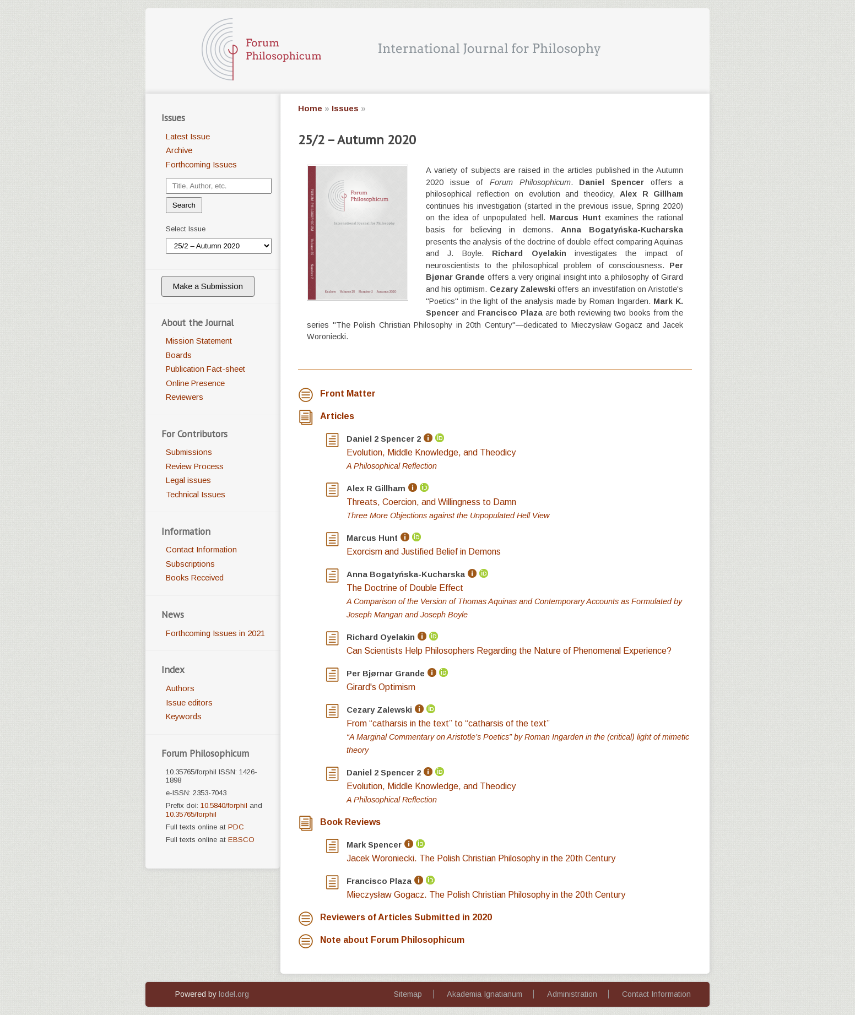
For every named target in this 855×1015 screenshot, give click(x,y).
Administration (572, 994)
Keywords (184, 716)
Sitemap (408, 994)
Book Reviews (350, 822)
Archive (179, 150)
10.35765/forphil (191, 814)
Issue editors (189, 702)
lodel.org (234, 994)
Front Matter (348, 393)
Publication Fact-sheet (205, 369)
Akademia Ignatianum (484, 994)
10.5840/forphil (224, 805)
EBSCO (241, 839)
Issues (345, 108)
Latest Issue (188, 136)
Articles (337, 416)
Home (310, 108)
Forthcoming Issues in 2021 (215, 633)
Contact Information (201, 549)
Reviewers (184, 397)
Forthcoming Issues (201, 164)
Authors (180, 688)
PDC (236, 827)
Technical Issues (195, 494)
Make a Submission (208, 286)
